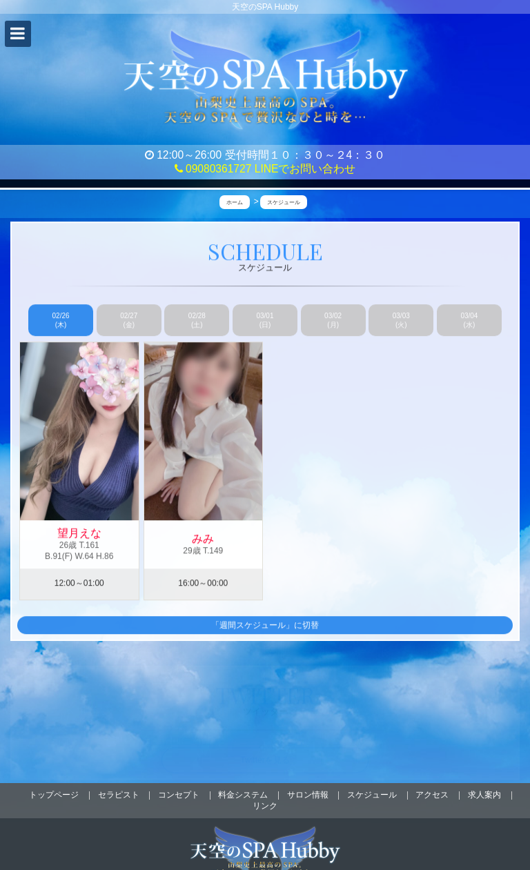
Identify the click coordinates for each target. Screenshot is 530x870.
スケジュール (372, 795)
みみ (203, 540)
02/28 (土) (197, 321)
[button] (18, 34)
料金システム (243, 795)
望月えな (79, 534)
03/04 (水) (469, 321)
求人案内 (484, 795)
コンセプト (178, 795)
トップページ (54, 795)
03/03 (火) (401, 321)
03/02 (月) (333, 321)
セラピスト (118, 795)
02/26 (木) (61, 321)
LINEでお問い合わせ (305, 169)
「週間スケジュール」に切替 (265, 626)
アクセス (432, 795)
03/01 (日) (264, 321)
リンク (265, 806)
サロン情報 (307, 795)
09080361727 (213, 169)
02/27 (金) (128, 321)
